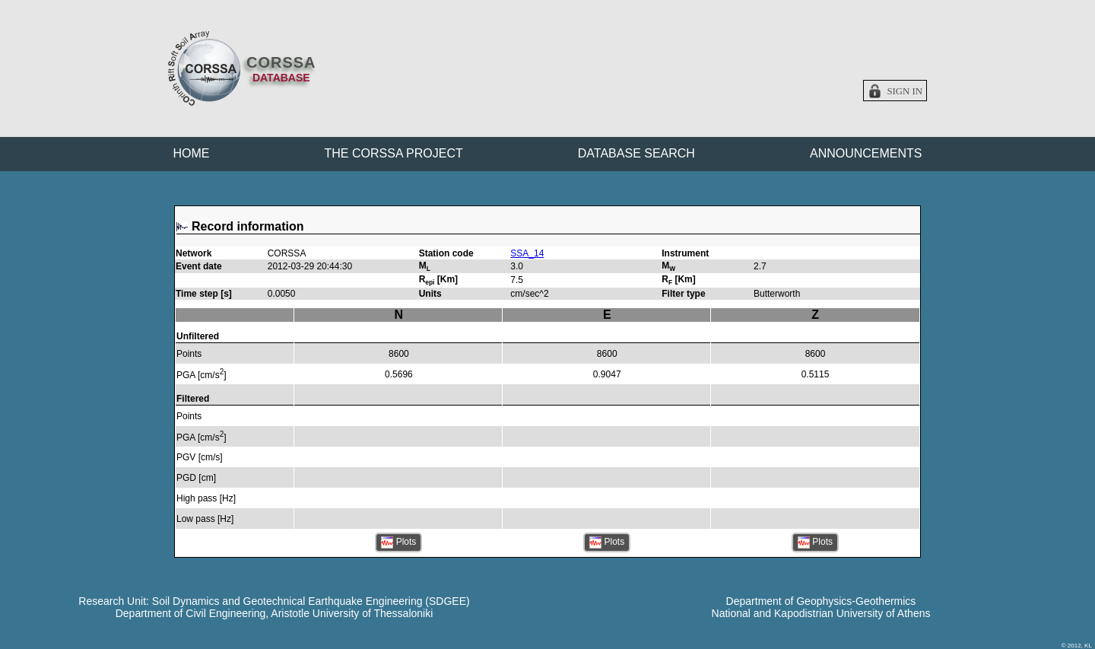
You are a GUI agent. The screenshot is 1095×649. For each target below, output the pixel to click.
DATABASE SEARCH (636, 153)
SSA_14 (527, 253)
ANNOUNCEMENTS (866, 153)
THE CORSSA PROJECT (394, 153)
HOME (191, 153)
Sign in (904, 91)
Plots (398, 542)
